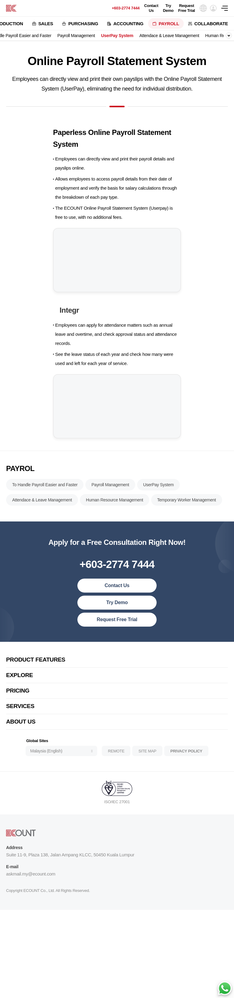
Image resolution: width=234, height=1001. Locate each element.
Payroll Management (76, 35)
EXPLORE (19, 680)
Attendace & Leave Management (169, 35)
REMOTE (116, 756)
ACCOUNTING (128, 23)
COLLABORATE (211, 23)
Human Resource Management (114, 505)
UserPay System (117, 35)
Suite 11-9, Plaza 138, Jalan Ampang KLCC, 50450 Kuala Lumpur (70, 859)
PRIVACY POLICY (186, 756)
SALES (45, 23)
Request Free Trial (186, 8)
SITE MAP (147, 756)
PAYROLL (169, 23)
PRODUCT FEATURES (35, 665)
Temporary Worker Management (186, 505)
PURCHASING (83, 23)
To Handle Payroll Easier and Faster (44, 489)
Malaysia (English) (46, 756)
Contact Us (151, 8)
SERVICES (20, 711)
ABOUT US (20, 727)
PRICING (18, 696)
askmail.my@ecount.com (30, 879)
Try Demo (168, 8)
